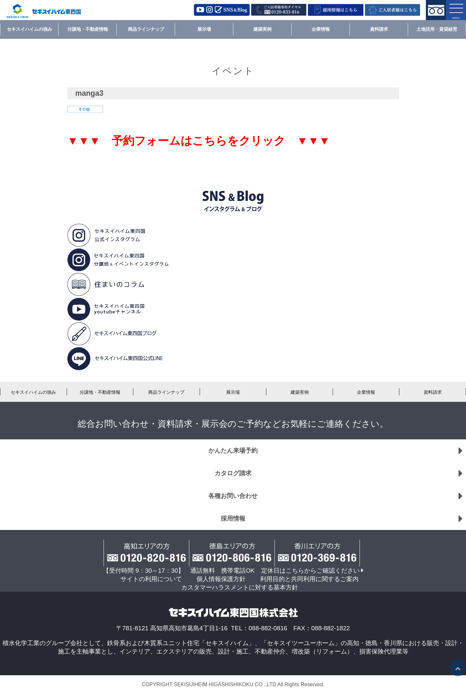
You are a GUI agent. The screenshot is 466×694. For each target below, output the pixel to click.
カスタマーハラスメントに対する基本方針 (239, 587)
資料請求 (379, 29)
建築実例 (262, 29)
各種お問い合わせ (233, 495)
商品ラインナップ (146, 29)
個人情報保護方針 (221, 579)
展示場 (204, 29)
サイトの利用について (151, 579)
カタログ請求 (233, 473)
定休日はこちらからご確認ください (310, 570)
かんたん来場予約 (233, 450)
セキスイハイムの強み (29, 29)
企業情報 (321, 29)
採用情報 (233, 518)
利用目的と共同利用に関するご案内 (309, 579)
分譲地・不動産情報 (87, 29)
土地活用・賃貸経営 (436, 29)
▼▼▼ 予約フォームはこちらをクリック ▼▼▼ (198, 141)
